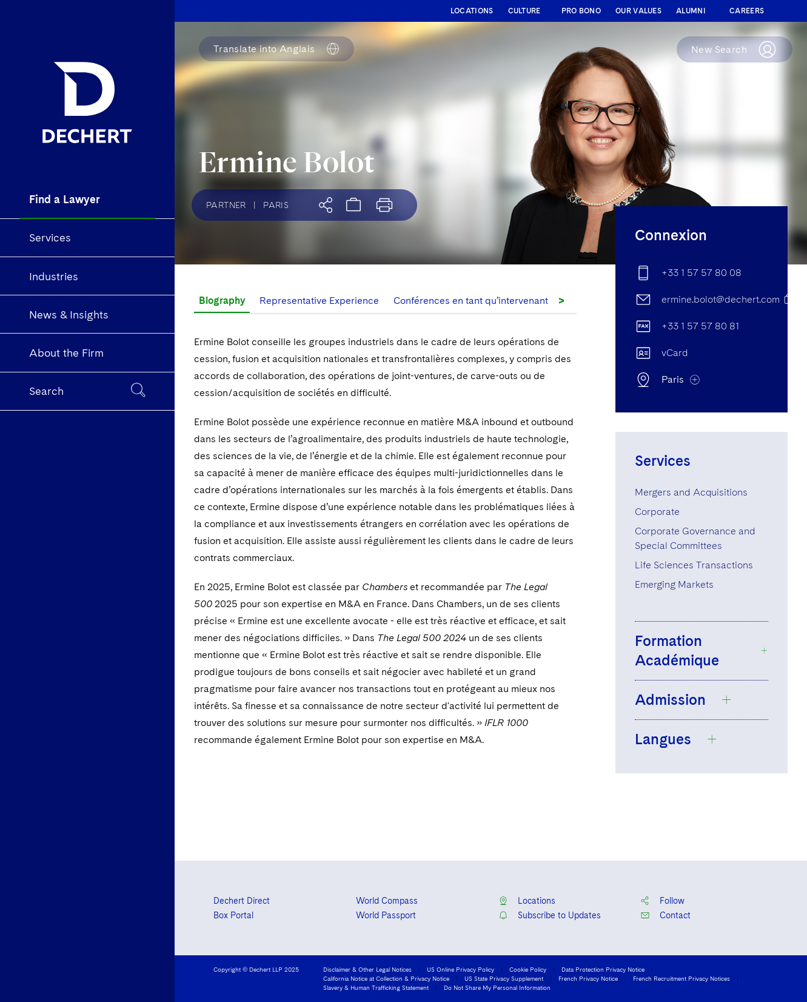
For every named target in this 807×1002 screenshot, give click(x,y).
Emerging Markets (674, 584)
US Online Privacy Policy (460, 969)
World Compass (387, 901)
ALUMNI (691, 11)
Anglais (264, 49)
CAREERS (746, 11)
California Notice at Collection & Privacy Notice (386, 978)
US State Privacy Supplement (503, 978)
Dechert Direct (241, 901)
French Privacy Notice (588, 978)
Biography (222, 300)
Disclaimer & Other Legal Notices (367, 969)
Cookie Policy (527, 969)
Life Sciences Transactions (694, 565)
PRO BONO (581, 11)
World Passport (386, 915)
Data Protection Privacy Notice (603, 969)
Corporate (657, 511)
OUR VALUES (638, 11)
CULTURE (524, 11)
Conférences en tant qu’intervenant (470, 300)
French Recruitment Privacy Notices (681, 978)
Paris (276, 205)
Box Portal (233, 915)
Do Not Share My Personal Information (497, 987)
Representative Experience (319, 300)
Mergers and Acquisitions (691, 492)
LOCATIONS (472, 11)
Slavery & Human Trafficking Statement (376, 987)
